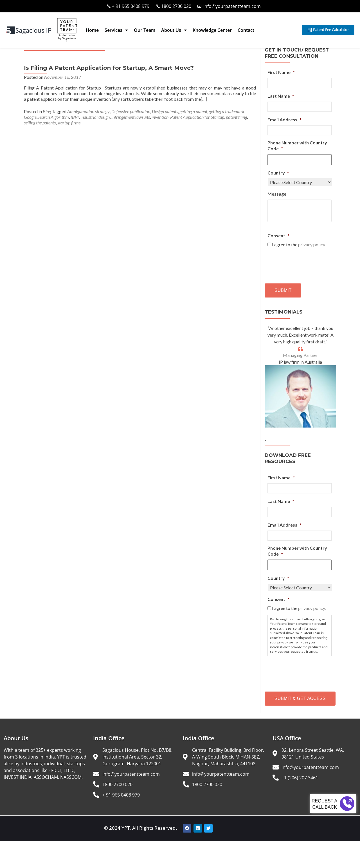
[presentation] (310, 263)
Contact (246, 30)
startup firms (68, 122)
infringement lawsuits (130, 117)
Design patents (165, 111)
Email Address (284, 119)
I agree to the (299, 244)
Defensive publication (130, 111)
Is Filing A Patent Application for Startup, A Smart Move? (109, 67)
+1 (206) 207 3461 (300, 778)
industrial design (95, 117)
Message (276, 193)
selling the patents (40, 122)
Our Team (144, 30)
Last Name (280, 96)
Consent (278, 235)
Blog (47, 111)
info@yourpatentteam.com (232, 6)
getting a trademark (226, 111)
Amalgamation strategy (88, 111)
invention (160, 117)
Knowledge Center (212, 30)
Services (116, 30)
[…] (204, 99)
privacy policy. (312, 244)
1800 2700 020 (176, 6)
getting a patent (193, 111)
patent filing (236, 117)
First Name (281, 72)
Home (92, 30)
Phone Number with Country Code (297, 145)
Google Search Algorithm (46, 117)
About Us (174, 30)
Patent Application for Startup (197, 117)
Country (278, 172)
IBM (75, 117)
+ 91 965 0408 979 (130, 6)
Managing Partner (300, 355)
